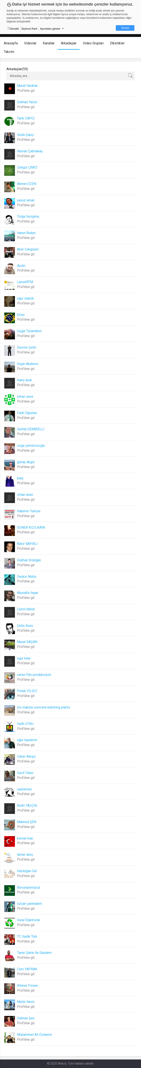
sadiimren (24, 789)
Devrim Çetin (26, 347)
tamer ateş (25, 855)
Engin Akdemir (27, 364)
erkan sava (25, 396)
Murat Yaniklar (27, 86)
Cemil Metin (26, 609)
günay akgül (26, 462)
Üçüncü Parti (29, 28)
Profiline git (26, 91)
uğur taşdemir (27, 740)
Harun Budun (26, 233)
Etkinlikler (117, 43)
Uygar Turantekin (29, 331)
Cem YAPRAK (27, 969)
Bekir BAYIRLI (27, 544)
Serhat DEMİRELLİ (30, 429)
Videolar (30, 43)
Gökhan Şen (26, 1018)
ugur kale (23, 658)
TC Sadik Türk (27, 936)
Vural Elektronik (28, 920)
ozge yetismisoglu (31, 446)
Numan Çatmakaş (30, 151)
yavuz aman (26, 200)
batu (20, 478)
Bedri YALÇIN (27, 805)
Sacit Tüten (25, 773)
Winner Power (27, 986)
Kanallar (49, 43)
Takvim (9, 52)
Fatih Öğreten (27, 413)
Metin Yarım (26, 1002)
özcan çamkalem (29, 904)
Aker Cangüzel (28, 249)
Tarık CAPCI (26, 118)
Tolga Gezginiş (28, 216)
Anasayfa (11, 43)
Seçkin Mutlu (26, 577)
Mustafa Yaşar (27, 593)
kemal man (25, 838)
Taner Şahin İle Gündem (34, 953)
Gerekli (13, 28)
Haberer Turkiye (28, 511)
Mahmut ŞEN (26, 822)
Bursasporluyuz (28, 887)
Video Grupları (93, 43)
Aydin (21, 266)
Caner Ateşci (26, 756)
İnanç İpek (24, 380)
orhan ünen (25, 495)
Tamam (125, 27)
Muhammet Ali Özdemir (34, 1035)
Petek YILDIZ (27, 691)
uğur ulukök (25, 298)
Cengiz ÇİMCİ (27, 167)
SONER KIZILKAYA (31, 527)
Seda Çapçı (25, 135)
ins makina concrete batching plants (43, 707)
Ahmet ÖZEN (26, 184)
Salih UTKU (25, 724)
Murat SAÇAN (27, 642)
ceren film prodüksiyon (34, 675)
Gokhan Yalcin (27, 102)
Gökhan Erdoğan (29, 560)
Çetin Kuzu (25, 626)
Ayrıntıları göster (50, 28)
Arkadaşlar (68, 43)
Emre (21, 315)
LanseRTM (25, 282)
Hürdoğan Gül (27, 871)
